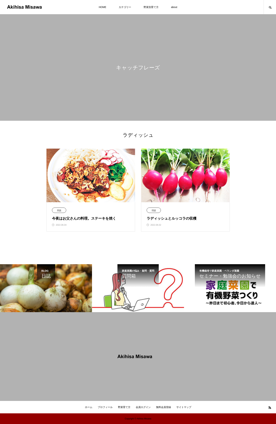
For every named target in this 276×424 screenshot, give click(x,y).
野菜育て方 (124, 407)
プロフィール (105, 407)
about (174, 7)
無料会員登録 (163, 407)
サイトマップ (183, 407)
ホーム (88, 407)
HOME (102, 7)
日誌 (59, 210)
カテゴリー (125, 7)
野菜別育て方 (151, 7)
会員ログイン (143, 407)
